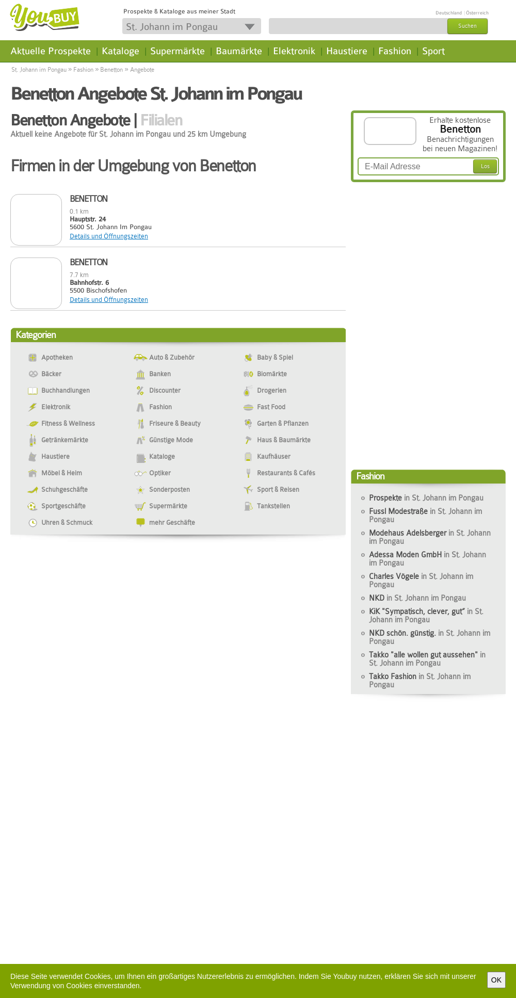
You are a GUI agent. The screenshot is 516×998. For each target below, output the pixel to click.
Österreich (477, 12)
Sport (433, 51)
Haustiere (346, 51)
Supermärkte (177, 51)
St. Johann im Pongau (39, 69)
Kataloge (120, 51)
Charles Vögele (421, 580)
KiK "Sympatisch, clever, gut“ (426, 615)
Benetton (111, 69)
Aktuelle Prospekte (50, 51)
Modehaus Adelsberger (430, 537)
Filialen (161, 120)
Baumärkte (239, 51)
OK (496, 980)
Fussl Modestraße (425, 515)
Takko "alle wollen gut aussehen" (427, 659)
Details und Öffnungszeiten (109, 236)
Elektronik (294, 51)
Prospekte (426, 498)
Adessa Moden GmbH (427, 559)
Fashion (394, 51)
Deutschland (449, 12)
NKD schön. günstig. (429, 637)
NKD (417, 598)
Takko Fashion (420, 680)
